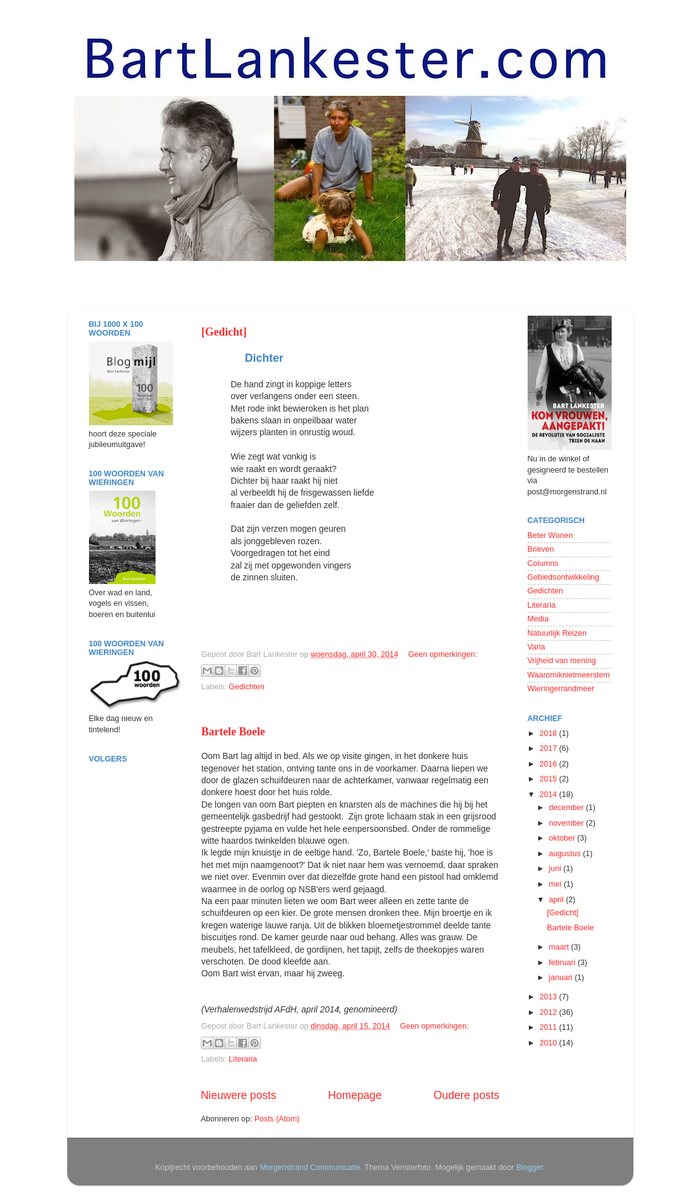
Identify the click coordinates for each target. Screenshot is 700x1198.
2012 (549, 1012)
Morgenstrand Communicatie (309, 1167)
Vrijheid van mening (562, 660)
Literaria (243, 1059)
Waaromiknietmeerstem (569, 675)
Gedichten (246, 686)
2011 (549, 1027)
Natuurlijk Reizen (557, 633)
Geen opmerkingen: (442, 654)
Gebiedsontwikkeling (564, 577)
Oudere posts (467, 1095)
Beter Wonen (550, 535)
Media (538, 619)
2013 (549, 997)
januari (561, 977)
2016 (549, 764)
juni (556, 868)
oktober (563, 838)
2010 (549, 1043)
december (567, 807)
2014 (549, 794)
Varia (536, 647)
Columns (543, 563)
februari (563, 962)
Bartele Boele (233, 731)
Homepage (354, 1095)
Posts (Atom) (277, 1119)
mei (556, 884)
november (567, 823)
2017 (549, 748)
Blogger (529, 1167)
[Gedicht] (224, 332)
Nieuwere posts (238, 1095)
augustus (566, 853)
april (557, 899)
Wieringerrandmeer (561, 688)
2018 (549, 733)
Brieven (541, 549)
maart (560, 947)
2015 (549, 779)
